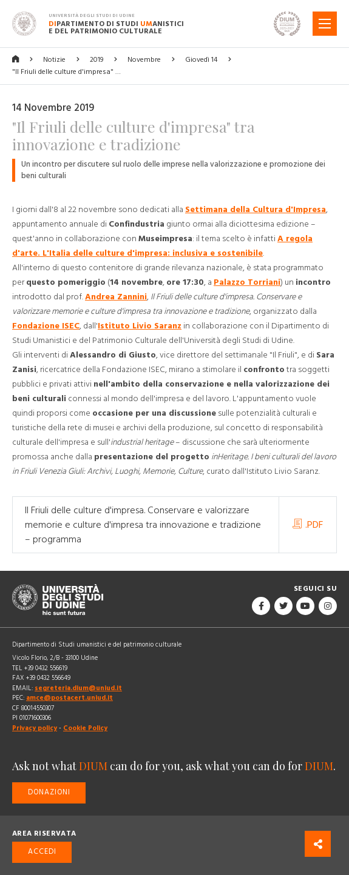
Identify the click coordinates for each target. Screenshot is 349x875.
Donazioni (49, 792)
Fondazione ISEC (46, 326)
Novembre (144, 60)
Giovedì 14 (201, 60)
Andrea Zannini (116, 297)
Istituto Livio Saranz (139, 326)
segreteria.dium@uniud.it (78, 688)
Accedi (42, 852)
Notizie (54, 60)
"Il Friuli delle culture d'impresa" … (66, 72)
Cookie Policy (85, 728)
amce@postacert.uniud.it (69, 697)
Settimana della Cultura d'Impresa (255, 210)
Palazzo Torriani (247, 282)
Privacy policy (34, 728)
